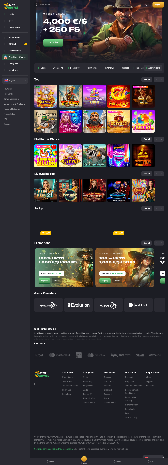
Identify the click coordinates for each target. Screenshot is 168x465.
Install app (66, 394)
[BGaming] (138, 305)
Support (149, 381)
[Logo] (59, 355)
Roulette (108, 385)
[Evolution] (78, 305)
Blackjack (108, 390)
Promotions (67, 377)
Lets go (53, 42)
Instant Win (88, 394)
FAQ (127, 413)
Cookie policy (131, 417)
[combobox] (15, 81)
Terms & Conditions (133, 385)
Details (57, 281)
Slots (85, 377)
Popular (107, 377)
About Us (150, 377)
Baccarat (108, 394)
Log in (146, 5)
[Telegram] (35, 383)
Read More (40, 343)
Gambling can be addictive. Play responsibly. (53, 449)
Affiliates (150, 385)
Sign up (158, 5)
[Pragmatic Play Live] (108, 305)
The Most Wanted (70, 385)
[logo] (10, 6)
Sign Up (44, 281)
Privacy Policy (131, 405)
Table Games (89, 402)
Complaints (130, 409)
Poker (106, 398)
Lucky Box (66, 390)
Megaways (88, 385)
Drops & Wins (89, 398)
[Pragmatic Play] (48, 305)
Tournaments (68, 381)
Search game (43, 4)
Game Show (109, 381)
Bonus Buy (88, 381)
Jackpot (86, 390)
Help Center (130, 381)
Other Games (110, 402)
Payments (129, 377)
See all (147, 80)
